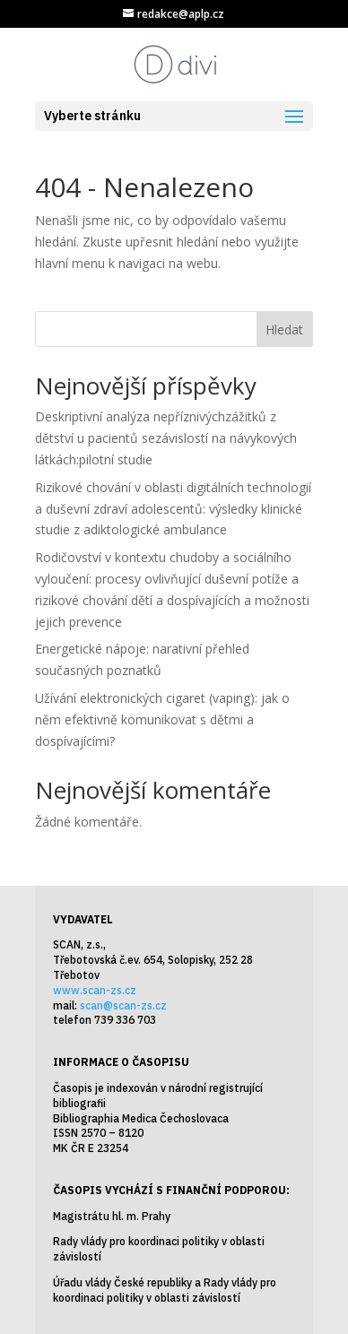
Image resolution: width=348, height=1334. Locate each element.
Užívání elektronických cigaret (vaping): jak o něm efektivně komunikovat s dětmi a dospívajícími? (162, 719)
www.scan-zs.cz (94, 990)
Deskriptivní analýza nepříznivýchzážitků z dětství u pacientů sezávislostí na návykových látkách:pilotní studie (166, 438)
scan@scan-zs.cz (123, 1005)
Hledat (284, 329)
